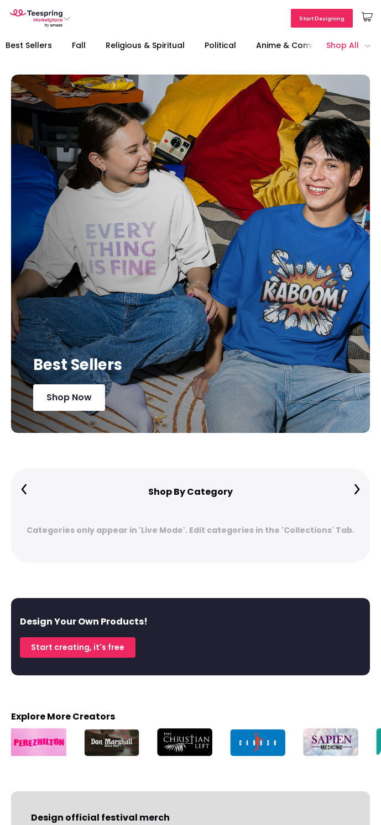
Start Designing (322, 18)
